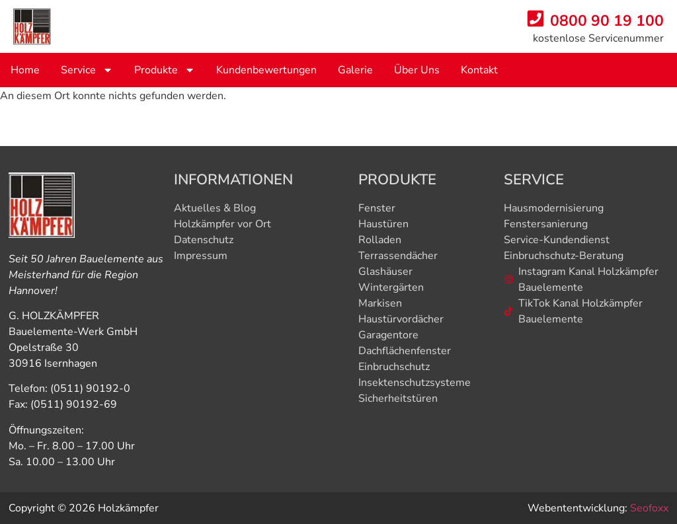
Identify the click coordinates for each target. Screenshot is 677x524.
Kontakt (479, 70)
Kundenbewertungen (266, 70)
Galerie (355, 70)
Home (25, 70)
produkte (164, 70)
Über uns (417, 70)
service (87, 70)
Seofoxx (649, 508)
